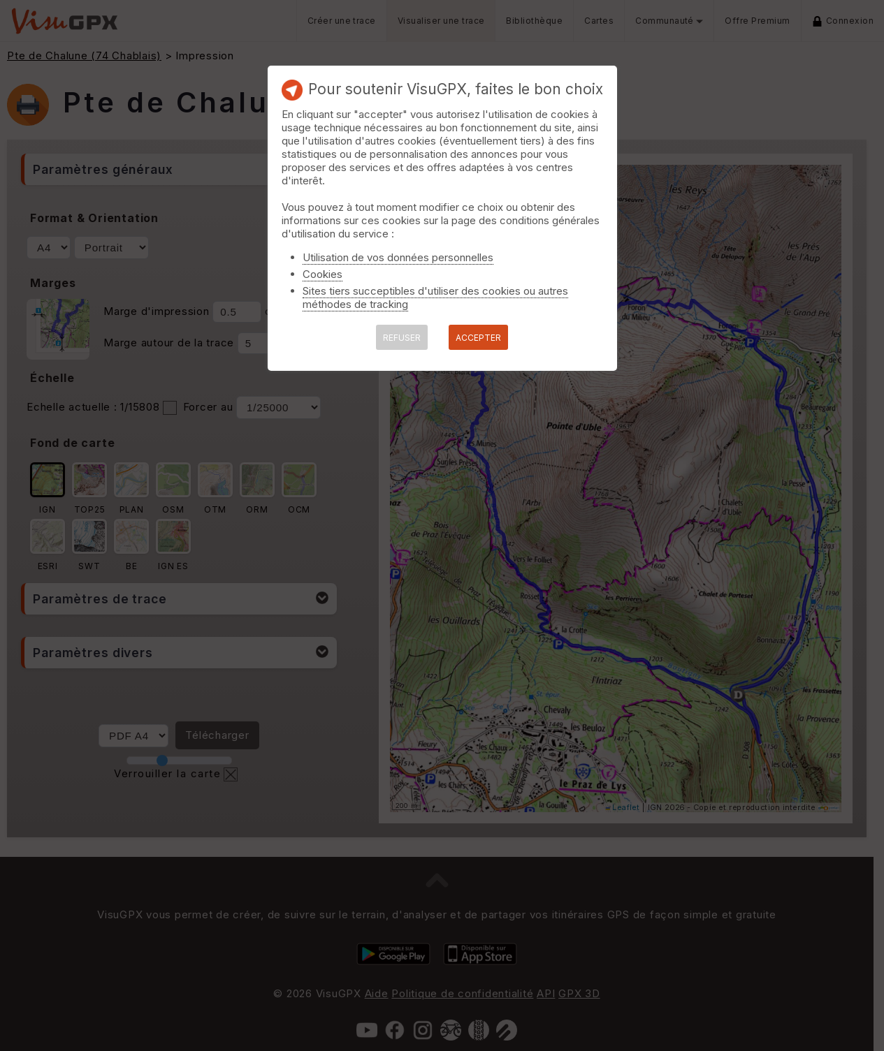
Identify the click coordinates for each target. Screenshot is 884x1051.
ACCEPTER (478, 337)
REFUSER (402, 337)
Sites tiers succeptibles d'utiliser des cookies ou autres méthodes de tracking (435, 297)
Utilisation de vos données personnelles (398, 257)
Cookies (322, 274)
